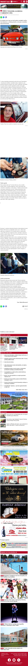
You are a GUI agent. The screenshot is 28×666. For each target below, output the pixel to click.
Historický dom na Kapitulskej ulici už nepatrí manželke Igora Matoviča (16, 415)
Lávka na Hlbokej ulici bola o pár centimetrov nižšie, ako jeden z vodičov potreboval (17, 424)
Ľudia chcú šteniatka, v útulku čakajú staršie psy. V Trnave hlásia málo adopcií (4, 347)
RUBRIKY (14, 1)
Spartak (2, 599)
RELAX (1, 14)
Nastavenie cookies (17, 655)
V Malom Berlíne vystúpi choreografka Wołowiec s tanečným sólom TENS (12, 624)
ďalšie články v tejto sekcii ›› (22, 389)
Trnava (2, 575)
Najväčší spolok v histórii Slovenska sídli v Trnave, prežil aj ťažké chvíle (13, 347)
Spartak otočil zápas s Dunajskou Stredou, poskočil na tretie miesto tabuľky (13, 600)
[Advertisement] (14, 64)
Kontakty (25, 654)
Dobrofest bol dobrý (21, 346)
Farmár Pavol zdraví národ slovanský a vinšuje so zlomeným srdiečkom (15, 383)
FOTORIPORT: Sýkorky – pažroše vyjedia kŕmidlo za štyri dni (15, 386)
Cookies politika (24, 655)
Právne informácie (14, 653)
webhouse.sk (19, 663)
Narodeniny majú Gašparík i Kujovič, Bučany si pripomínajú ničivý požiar (16, 420)
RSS (22, 654)
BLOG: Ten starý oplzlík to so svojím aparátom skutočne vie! (15, 376)
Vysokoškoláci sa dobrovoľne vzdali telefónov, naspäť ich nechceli (15, 372)
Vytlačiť (25, 306)
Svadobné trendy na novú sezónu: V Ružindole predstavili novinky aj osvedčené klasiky (15, 369)
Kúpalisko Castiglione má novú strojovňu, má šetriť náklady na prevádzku (14, 576)
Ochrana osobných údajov (22, 653)
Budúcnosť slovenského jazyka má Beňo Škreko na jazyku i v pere (15, 379)
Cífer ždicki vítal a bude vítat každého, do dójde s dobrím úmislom (15, 365)
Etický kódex (15, 654)
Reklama (19, 654)
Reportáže (5, 14)
